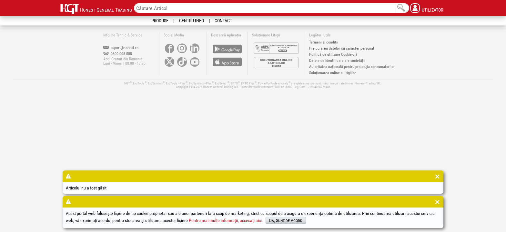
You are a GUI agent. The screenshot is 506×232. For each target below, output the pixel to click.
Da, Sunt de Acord (285, 220)
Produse (159, 20)
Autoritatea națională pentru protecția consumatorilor (352, 66)
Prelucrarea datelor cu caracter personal (341, 48)
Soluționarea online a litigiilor (332, 73)
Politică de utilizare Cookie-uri (333, 54)
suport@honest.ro (120, 47)
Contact (223, 20)
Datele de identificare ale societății (337, 60)
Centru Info (191, 20)
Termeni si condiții (323, 42)
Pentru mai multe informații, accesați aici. (226, 220)
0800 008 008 (117, 54)
